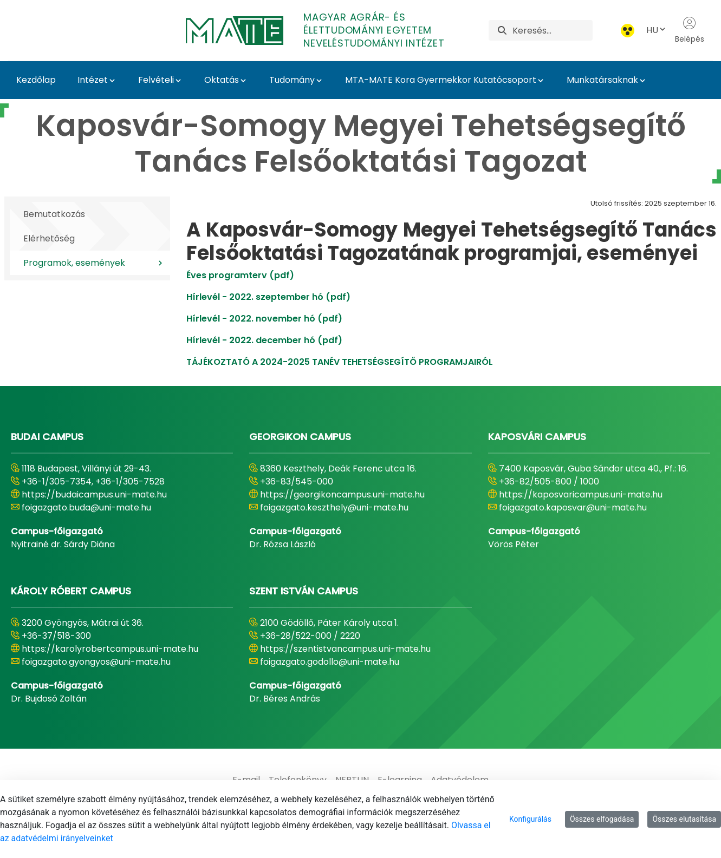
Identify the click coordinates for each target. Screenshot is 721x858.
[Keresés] (552, 30)
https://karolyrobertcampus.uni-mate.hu (110, 649)
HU (656, 30)
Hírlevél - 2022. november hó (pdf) (264, 318)
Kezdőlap (36, 80)
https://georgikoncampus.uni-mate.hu (342, 494)
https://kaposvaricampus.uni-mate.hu (580, 494)
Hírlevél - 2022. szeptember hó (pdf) (268, 297)
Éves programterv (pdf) (240, 275)
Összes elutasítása (684, 819)
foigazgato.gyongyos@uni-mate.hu (96, 662)
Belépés (689, 30)
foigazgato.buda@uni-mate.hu (86, 507)
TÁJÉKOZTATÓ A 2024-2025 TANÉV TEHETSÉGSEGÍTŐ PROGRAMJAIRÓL (339, 362)
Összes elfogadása (602, 819)
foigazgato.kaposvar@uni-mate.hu (573, 507)
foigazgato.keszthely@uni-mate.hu (334, 507)
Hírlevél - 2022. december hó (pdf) (264, 340)
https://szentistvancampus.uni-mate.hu (345, 649)
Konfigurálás (530, 819)
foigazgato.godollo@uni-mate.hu (329, 662)
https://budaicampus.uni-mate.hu (94, 494)
